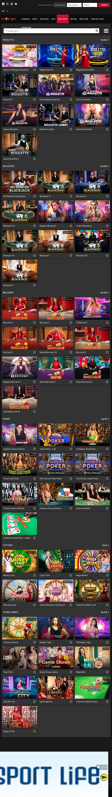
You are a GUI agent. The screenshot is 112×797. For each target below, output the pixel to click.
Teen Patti (8, 672)
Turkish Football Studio (86, 701)
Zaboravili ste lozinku (46, 5)
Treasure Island (10, 642)
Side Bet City (9, 701)
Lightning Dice (46, 701)
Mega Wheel (82, 575)
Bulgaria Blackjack (48, 225)
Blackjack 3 (8, 285)
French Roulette (83, 99)
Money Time (8, 575)
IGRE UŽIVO (62, 19)
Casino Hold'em (83, 508)
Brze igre (84, 19)
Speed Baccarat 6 (84, 382)
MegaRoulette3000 (85, 69)
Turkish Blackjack (84, 225)
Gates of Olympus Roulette (15, 69)
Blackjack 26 (81, 255)
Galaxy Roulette (10, 129)
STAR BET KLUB (97, 19)
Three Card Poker (11, 478)
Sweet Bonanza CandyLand (52, 605)
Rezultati (44, 19)
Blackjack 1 (45, 255)
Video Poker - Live (48, 449)
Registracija (60, 5)
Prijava (104, 5)
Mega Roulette (46, 69)
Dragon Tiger (46, 642)
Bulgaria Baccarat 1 (12, 382)
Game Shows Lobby (49, 672)
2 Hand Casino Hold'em (13, 508)
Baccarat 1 (8, 352)
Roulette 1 (8, 99)
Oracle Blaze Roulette (50, 99)
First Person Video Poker (51, 478)
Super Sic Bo (8, 731)
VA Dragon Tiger (83, 642)
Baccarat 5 (44, 322)
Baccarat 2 (8, 322)
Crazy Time (45, 575)
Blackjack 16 (8, 255)
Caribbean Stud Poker (86, 449)
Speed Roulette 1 (11, 158)
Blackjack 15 (45, 196)
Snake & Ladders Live (86, 605)
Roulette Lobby (47, 129)
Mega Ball (80, 672)
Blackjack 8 (81, 196)
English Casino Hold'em (14, 449)
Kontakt (104, 792)
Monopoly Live (10, 605)
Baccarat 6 (81, 352)
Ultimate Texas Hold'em (50, 508)
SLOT (53, 19)
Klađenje (26, 19)
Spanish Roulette (84, 129)
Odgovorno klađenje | (91, 792)
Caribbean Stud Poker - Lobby (16, 538)
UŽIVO (34, 19)
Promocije (26, 27)
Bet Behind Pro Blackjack (14, 196)
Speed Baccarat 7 (48, 382)
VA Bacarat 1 (82, 322)
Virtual (73, 19)
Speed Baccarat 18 (48, 352)
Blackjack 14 (8, 225)
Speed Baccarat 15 (11, 411)
